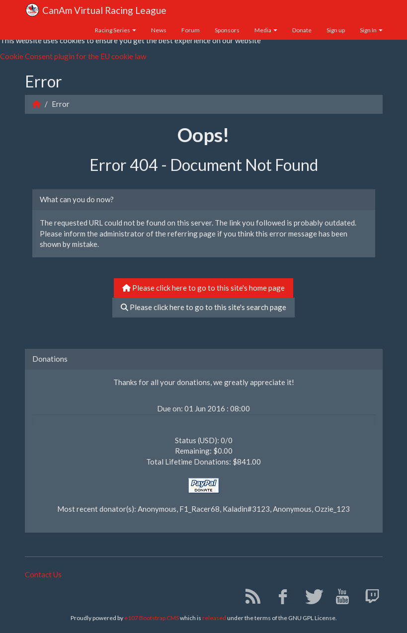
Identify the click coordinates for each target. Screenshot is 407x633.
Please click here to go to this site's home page (203, 287)
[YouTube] (339, 598)
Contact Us (43, 574)
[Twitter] (309, 598)
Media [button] (265, 30)
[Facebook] (279, 598)
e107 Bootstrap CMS (151, 618)
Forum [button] (190, 30)
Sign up (335, 30)
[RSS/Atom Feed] (249, 598)
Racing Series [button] (115, 30)
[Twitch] (368, 598)
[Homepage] (36, 103)
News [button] (158, 30)
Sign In (371, 30)
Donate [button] (302, 30)
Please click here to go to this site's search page (203, 307)
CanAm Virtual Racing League (95, 10)
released (214, 618)
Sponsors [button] (227, 30)
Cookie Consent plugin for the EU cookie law (73, 56)
